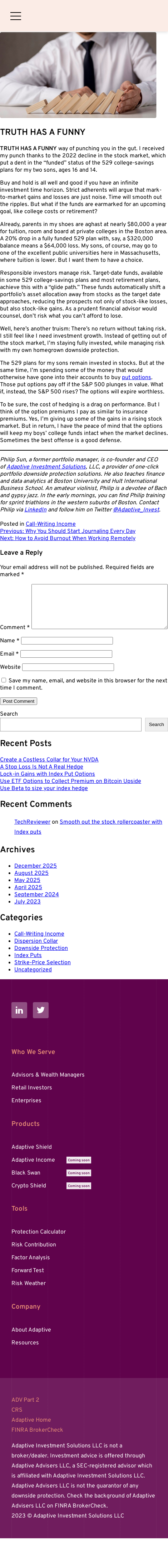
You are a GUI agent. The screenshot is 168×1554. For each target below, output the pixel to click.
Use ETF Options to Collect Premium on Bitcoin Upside (70, 797)
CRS (17, 1426)
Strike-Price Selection (42, 978)
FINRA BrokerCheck (37, 1446)
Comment (15, 587)
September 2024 (36, 910)
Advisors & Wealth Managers (48, 1090)
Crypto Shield (51, 1201)
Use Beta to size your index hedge (44, 804)
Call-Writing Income (51, 524)
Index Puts (28, 971)
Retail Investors (31, 1103)
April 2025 (28, 903)
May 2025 (27, 896)
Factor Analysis (30, 1273)
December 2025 (35, 882)
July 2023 (27, 917)
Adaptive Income (51, 1176)
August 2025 (31, 889)
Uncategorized (33, 985)
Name (10, 656)
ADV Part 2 (25, 1416)
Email (9, 669)
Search (9, 730)
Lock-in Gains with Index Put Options (47, 790)
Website (10, 683)
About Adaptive (31, 1345)
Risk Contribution (33, 1260)
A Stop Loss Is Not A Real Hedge (41, 782)
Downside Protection (41, 964)
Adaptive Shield (31, 1163)
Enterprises (26, 1116)
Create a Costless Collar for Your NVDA (49, 775)
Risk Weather (28, 1299)
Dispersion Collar (36, 957)
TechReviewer (32, 838)
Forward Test (27, 1286)
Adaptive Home (31, 1436)
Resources (25, 1358)
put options (136, 377)
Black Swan (51, 1188)
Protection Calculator (38, 1247)
